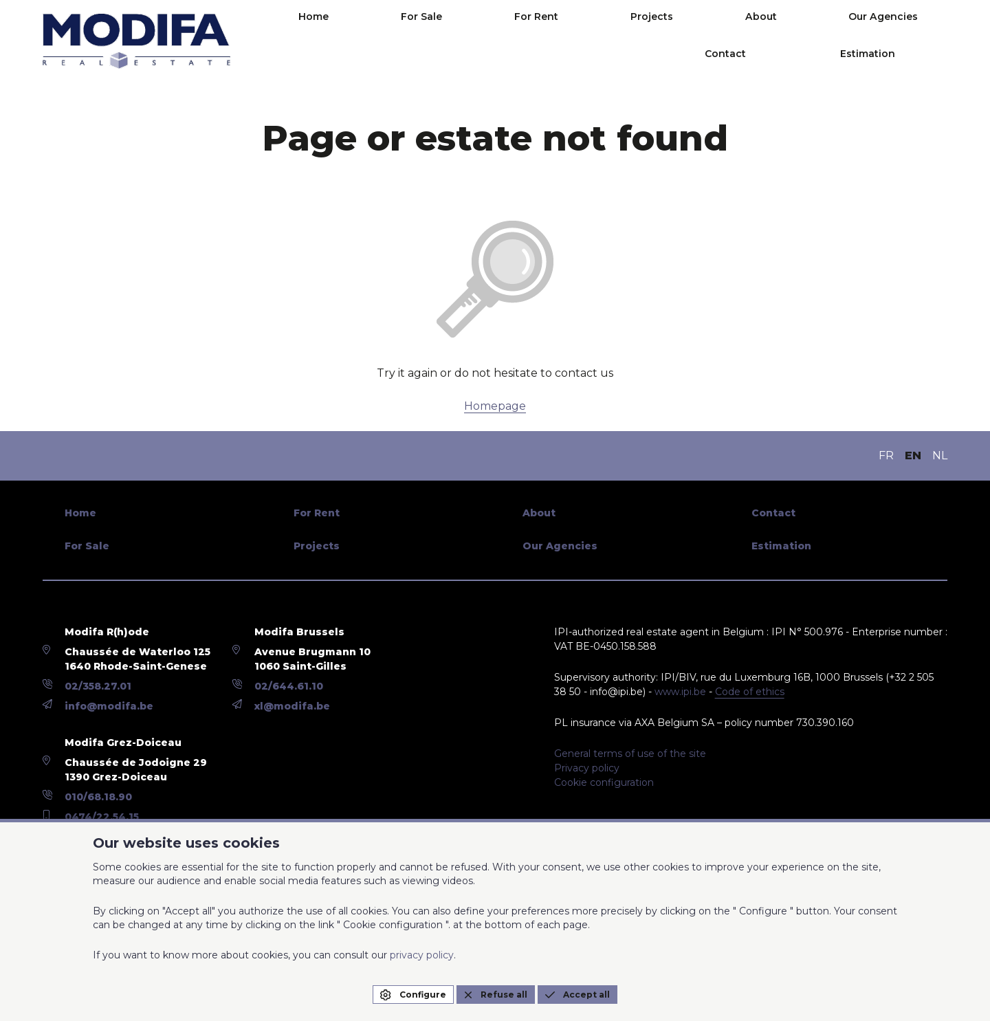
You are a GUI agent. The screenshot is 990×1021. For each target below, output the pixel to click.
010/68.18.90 (98, 797)
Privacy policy (586, 768)
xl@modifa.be (292, 706)
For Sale (400, 41)
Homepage (495, 406)
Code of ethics (749, 691)
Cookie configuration (604, 782)
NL (939, 455)
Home (332, 41)
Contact (793, 41)
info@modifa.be (109, 706)
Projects (552, 41)
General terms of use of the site (630, 753)
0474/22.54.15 (102, 817)
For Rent (476, 41)
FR (886, 455)
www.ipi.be (680, 691)
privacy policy (422, 955)
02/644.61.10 (288, 686)
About (622, 41)
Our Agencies (705, 41)
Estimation (897, 41)
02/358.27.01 (98, 686)
